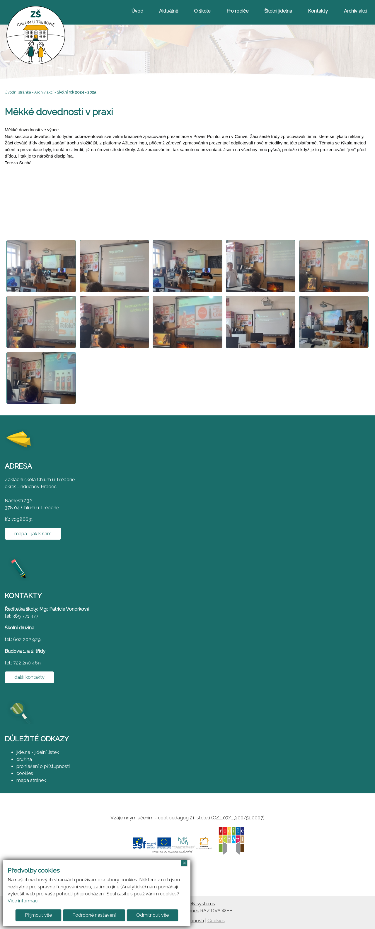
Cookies (216, 920)
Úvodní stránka (18, 92)
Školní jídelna (278, 11)
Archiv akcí (355, 11)
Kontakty (318, 11)
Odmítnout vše (152, 915)
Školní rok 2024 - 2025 (76, 92)
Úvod (137, 11)
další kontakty (29, 677)
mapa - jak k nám (33, 533)
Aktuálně (168, 11)
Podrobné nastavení (94, 915)
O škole (202, 11)
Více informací (23, 901)
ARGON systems (196, 903)
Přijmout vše (38, 915)
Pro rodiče (237, 11)
